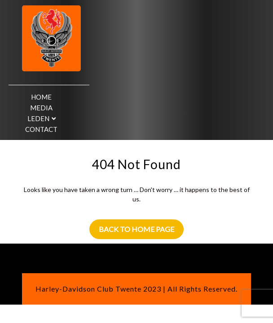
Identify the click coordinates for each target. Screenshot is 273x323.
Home (41, 97)
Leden (38, 118)
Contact (41, 129)
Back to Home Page (136, 229)
